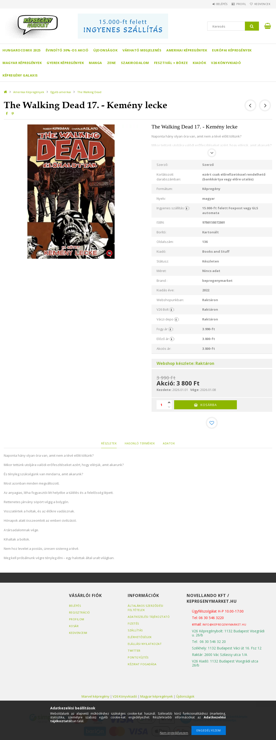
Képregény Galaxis (20, 75)
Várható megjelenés (141, 50)
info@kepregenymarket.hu (224, 624)
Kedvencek (260, 4)
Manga (95, 62)
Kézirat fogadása (142, 664)
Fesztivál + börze (171, 62)
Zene (111, 62)
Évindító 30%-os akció (67, 50)
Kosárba (208, 404)
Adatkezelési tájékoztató (149, 617)
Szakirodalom (135, 62)
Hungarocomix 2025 (22, 50)
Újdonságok (105, 50)
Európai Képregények (232, 50)
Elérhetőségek (140, 637)
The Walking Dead (89, 92)
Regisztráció (79, 612)
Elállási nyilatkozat (145, 644)
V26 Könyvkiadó (226, 62)
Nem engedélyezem (174, 733)
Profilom (76, 619)
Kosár (74, 626)
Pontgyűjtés (138, 657)
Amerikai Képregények (186, 50)
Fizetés (133, 623)
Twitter (134, 650)
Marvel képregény (95, 696)
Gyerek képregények (65, 62)
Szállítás (135, 630)
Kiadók (199, 62)
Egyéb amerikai (60, 92)
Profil (236, 4)
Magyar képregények (22, 62)
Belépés (213, 4)
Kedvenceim (78, 633)
